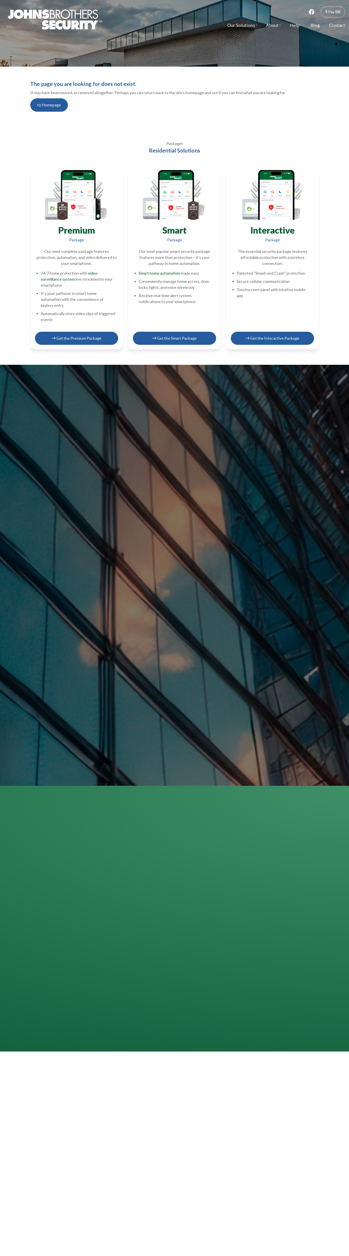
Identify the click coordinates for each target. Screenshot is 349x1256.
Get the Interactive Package (272, 338)
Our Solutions (242, 25)
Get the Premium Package (76, 338)
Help (295, 25)
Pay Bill (333, 11)
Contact (337, 25)
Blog (315, 25)
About (273, 25)
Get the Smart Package (174, 338)
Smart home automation (159, 273)
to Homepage (49, 104)
